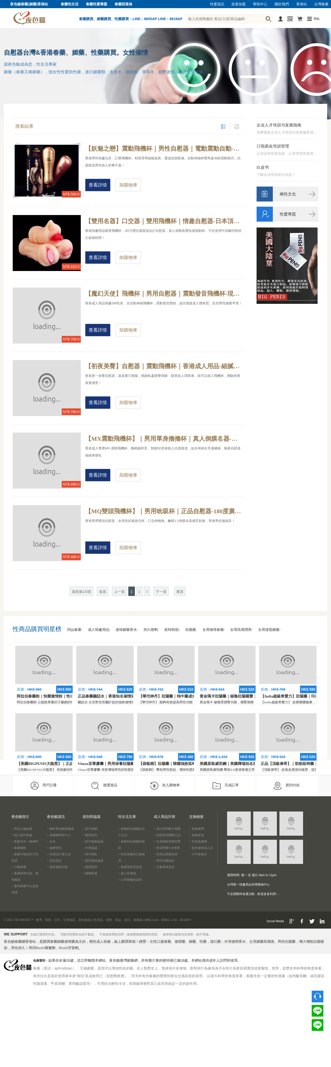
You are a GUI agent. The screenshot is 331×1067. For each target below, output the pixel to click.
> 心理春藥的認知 (130, 879)
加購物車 (128, 185)
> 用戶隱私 (90, 854)
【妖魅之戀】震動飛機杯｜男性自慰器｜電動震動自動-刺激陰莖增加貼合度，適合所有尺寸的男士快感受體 (164, 148)
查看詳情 (98, 185)
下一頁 (161, 592)
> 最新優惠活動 (57, 867)
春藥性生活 (69, 4)
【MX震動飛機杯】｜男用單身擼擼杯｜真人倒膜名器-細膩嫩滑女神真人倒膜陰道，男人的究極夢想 (164, 438)
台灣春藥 (321, 4)
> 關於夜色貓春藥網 (60, 829)
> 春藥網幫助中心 (59, 835)
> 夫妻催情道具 (164, 867)
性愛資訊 (217, 4)
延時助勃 (171, 630)
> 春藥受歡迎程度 (130, 867)
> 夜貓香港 (196, 835)
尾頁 (179, 592)
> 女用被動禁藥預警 (167, 841)
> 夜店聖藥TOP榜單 (167, 848)
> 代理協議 (90, 848)
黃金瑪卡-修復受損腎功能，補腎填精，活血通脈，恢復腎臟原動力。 (250, 702)
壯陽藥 (190, 630)
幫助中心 (260, 4)
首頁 (102, 592)
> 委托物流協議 (93, 860)
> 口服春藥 (18, 867)
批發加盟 (238, 4)
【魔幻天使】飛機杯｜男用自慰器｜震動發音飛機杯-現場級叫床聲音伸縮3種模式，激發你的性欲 (164, 293)
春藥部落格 (123, 4)
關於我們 (282, 4)
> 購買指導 (90, 867)
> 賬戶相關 (90, 829)
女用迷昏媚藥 (268, 630)
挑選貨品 (104, 785)
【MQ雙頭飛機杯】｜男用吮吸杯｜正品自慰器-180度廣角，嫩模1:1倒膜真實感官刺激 (164, 511)
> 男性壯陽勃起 (164, 860)
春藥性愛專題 (96, 4)
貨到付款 (286, 785)
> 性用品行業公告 (59, 854)
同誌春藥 (74, 630)
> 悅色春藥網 (198, 841)
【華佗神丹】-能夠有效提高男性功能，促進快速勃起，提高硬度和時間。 (192, 702)
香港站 (301, 4)
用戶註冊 (43, 785)
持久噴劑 (151, 630)
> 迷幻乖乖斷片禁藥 (167, 829)
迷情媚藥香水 (126, 630)
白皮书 (263, 167)
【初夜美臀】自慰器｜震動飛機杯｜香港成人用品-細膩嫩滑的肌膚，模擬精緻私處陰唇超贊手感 (164, 366)
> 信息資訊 (54, 860)
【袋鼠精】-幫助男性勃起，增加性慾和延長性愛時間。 (179, 770)
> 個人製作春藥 (21, 835)
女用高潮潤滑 (240, 630)
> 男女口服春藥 (21, 829)
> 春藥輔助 (18, 848)
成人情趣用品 (98, 630)
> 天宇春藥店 (198, 854)
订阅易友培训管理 (273, 146)
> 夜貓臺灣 (196, 829)
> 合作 (51, 841)
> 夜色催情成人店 (201, 848)
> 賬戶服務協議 (93, 841)
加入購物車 (165, 785)
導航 (316, 19)
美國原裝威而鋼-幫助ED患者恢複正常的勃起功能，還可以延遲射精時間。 (254, 770)
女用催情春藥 (213, 630)
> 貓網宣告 (54, 848)
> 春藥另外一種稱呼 (24, 841)
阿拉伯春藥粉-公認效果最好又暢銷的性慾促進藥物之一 (57, 702)
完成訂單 (225, 785)
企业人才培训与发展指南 (279, 125)
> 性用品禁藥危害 (166, 854)
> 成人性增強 (127, 873)
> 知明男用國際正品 (167, 835)
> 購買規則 (90, 835)
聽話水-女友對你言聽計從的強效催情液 (106, 702)
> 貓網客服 (90, 873)
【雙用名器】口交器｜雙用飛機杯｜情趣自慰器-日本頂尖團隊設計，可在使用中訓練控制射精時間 (164, 221)
